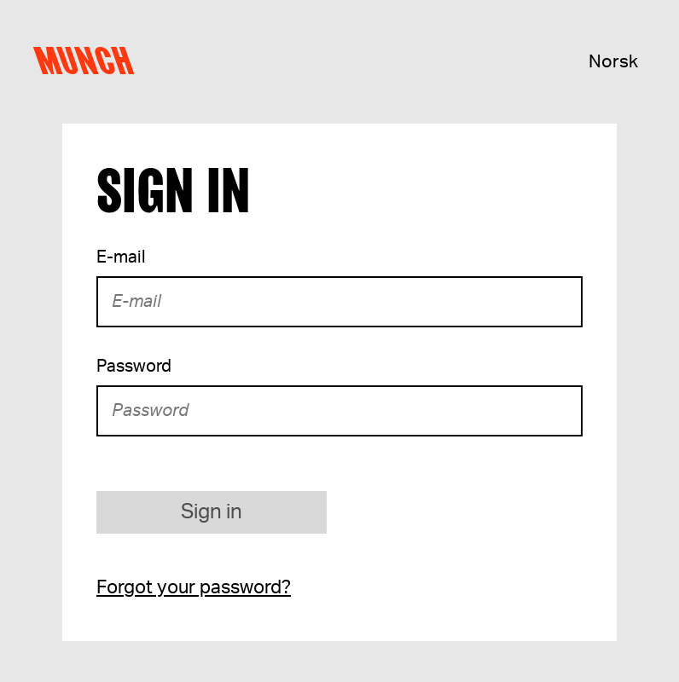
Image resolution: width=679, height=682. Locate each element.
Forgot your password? (193, 587)
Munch (88, 61)
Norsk (613, 62)
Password (133, 366)
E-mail (121, 257)
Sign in (211, 512)
